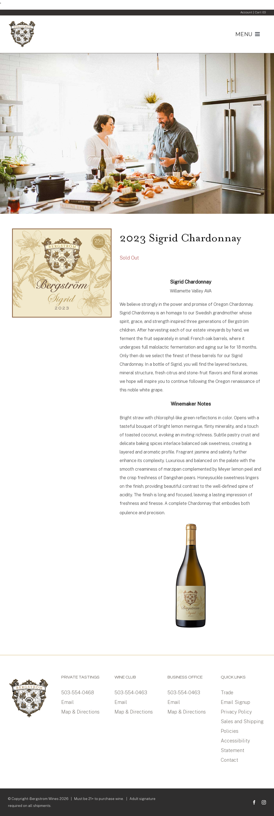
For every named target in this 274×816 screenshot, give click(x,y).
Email (67, 702)
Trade (227, 692)
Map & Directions (80, 712)
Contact (229, 760)
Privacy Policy (236, 712)
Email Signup (235, 702)
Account (246, 12)
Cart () (260, 12)
